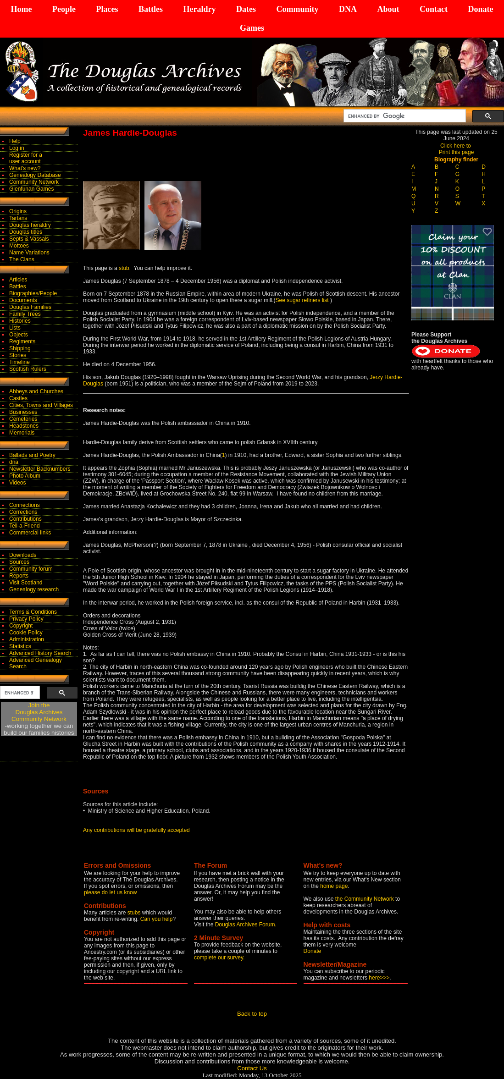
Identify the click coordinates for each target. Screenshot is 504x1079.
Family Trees (25, 314)
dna (13, 462)
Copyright (21, 625)
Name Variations (29, 252)
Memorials (21, 432)
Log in (16, 148)
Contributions (25, 519)
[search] (404, 116)
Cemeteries (23, 419)
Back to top (252, 1013)
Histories (20, 321)
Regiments (22, 341)
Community (297, 9)
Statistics (20, 646)
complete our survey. (219, 957)
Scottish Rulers (27, 369)
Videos (17, 482)
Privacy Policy (26, 619)
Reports (18, 576)
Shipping (20, 348)
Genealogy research (34, 589)
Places (107, 9)
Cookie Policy (26, 632)
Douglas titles (25, 232)
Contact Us (251, 1068)
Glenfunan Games (31, 189)
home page (334, 886)
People (64, 9)
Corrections (23, 512)
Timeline (19, 362)
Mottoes (19, 245)
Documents (23, 300)
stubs (134, 912)
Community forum (31, 569)
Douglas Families (30, 307)
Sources (19, 562)
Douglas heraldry (30, 225)
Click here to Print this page (456, 149)
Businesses (23, 412)
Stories (17, 355)
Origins (18, 211)
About (388, 9)
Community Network (34, 182)
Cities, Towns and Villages (41, 405)
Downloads (22, 555)
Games (252, 28)
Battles (150, 9)
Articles (18, 279)
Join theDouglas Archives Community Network (38, 712)
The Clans (21, 259)
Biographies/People (33, 293)
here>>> (379, 977)
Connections (24, 505)
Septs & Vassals (29, 239)
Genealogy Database (35, 175)
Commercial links (30, 532)
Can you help (156, 919)
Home (21, 9)
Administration (26, 639)
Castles (18, 398)
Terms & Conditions (33, 612)
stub (124, 268)
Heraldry (199, 9)
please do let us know (110, 892)
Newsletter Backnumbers (39, 469)
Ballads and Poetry (32, 455)
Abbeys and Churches (36, 391)
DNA (348, 9)
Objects (18, 334)
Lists (15, 328)
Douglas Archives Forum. (246, 924)
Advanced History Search (40, 653)
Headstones (24, 426)
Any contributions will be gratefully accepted (136, 830)
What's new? (24, 168)
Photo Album (24, 476)
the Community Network (365, 899)
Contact (434, 9)
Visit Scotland (26, 582)
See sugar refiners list (303, 300)
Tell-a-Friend (24, 526)
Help (15, 141)
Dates (246, 9)
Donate (480, 9)
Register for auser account (25, 158)
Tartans (18, 218)
